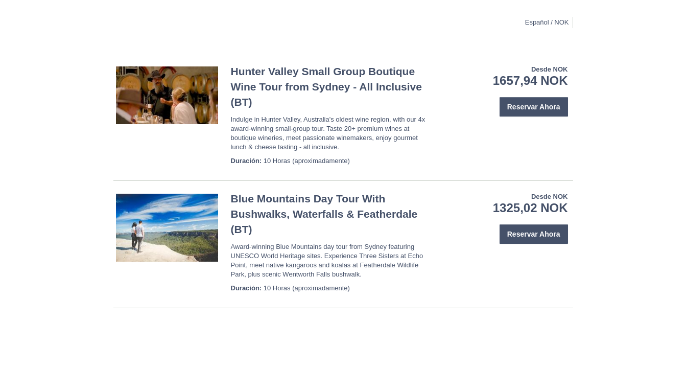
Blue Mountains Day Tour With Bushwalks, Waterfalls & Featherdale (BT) (324, 214)
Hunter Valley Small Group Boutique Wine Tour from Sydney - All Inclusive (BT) (326, 86)
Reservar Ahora (533, 107)
